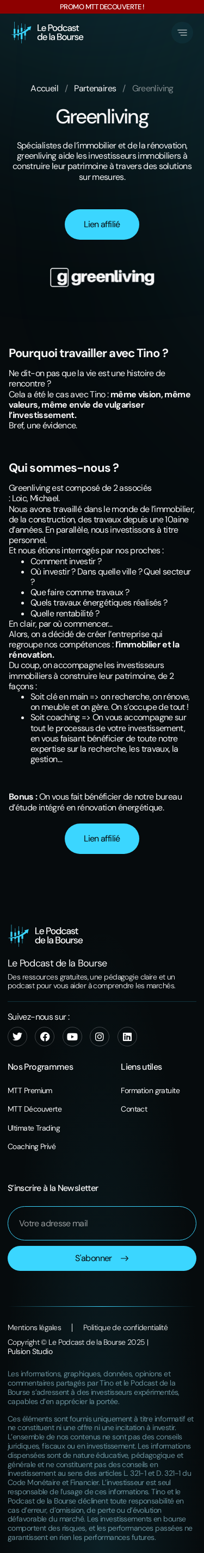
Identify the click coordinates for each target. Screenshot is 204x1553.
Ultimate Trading (34, 1128)
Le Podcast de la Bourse (57, 963)
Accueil (44, 88)
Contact (134, 1109)
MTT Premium (30, 1090)
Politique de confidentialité (125, 1327)
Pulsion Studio (30, 1351)
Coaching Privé (31, 1146)
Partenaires (95, 88)
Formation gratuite (150, 1090)
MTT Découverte (34, 1109)
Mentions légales (34, 1327)
